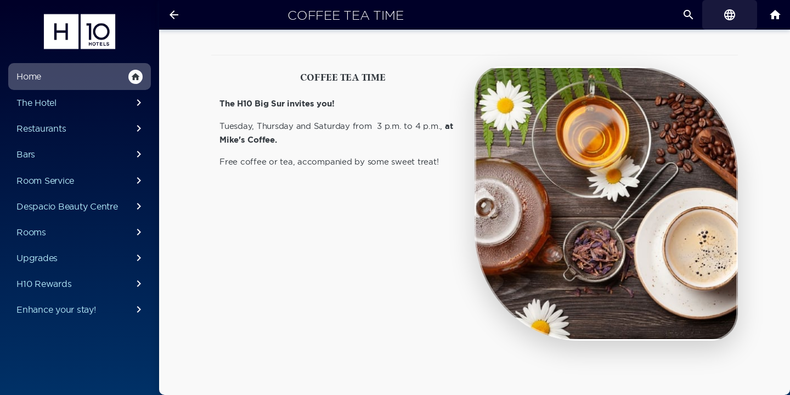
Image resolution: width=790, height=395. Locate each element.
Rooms (80, 232)
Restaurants (80, 128)
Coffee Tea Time (345, 15)
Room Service (80, 180)
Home (79, 77)
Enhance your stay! (80, 309)
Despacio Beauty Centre (80, 206)
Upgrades (80, 257)
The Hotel (80, 102)
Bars (80, 154)
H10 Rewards (80, 283)
